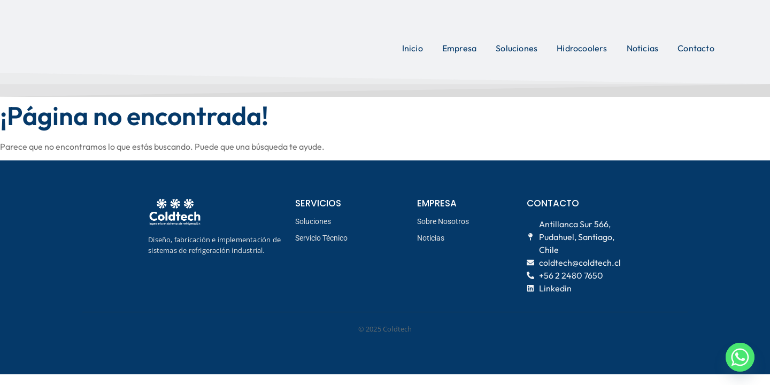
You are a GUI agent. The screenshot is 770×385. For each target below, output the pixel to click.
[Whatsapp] (740, 357)
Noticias (643, 48)
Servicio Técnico (321, 238)
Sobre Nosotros (443, 221)
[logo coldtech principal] (128, 46)
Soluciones (516, 48)
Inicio (412, 48)
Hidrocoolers (582, 48)
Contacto (695, 48)
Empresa (459, 48)
